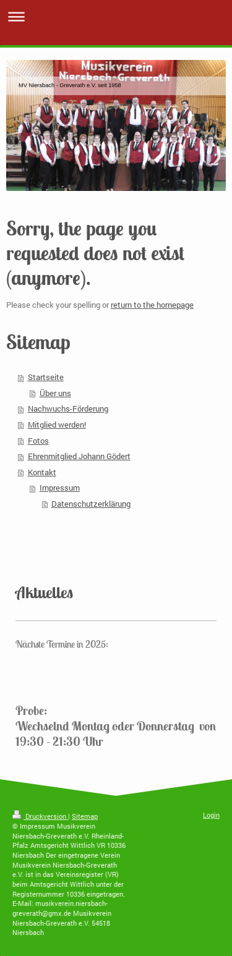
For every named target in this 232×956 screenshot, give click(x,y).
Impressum (60, 488)
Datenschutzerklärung (91, 504)
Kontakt (42, 472)
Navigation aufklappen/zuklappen (116, 16)
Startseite (46, 377)
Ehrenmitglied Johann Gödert (79, 456)
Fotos (38, 441)
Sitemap (85, 816)
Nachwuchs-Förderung (68, 408)
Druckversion (40, 816)
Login (211, 814)
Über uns (55, 393)
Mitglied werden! (57, 424)
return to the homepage (152, 305)
